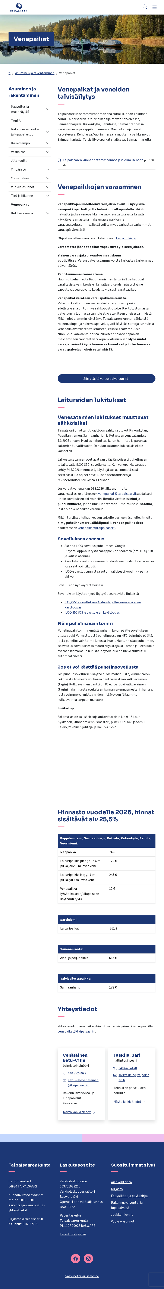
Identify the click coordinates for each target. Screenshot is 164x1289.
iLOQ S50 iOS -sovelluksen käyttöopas (92, 612)
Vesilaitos (18, 152)
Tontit (16, 120)
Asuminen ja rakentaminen (34, 73)
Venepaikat (20, 204)
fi (9, 73)
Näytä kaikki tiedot (77, 1112)
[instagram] (88, 1258)
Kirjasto (117, 1189)
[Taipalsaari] (20, 7)
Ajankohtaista (121, 1182)
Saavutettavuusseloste (82, 1276)
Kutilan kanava (22, 213)
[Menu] (154, 7)
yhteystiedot (18, 1210)
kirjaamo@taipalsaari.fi (26, 1219)
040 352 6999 (77, 1073)
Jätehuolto (19, 160)
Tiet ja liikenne (22, 195)
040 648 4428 (128, 1068)
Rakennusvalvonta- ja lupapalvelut (25, 132)
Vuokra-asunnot (23, 187)
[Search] (145, 7)
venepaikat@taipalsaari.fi (117, 493)
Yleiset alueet (21, 178)
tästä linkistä (126, 238)
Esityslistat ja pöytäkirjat (129, 1195)
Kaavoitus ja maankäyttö (20, 109)
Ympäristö (18, 169)
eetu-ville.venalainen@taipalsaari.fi (83, 1083)
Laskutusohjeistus (73, 1234)
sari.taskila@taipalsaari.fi (134, 1078)
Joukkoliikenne (122, 1214)
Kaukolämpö (20, 143)
